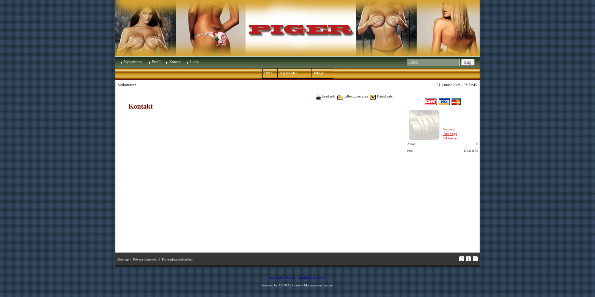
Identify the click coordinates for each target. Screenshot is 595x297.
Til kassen (450, 138)
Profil (156, 62)
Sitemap (123, 259)
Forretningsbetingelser (177, 259)
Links (194, 62)
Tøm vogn (450, 134)
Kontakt (175, 62)
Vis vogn (449, 129)
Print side (328, 96)
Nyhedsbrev (133, 62)
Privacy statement (145, 259)
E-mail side (384, 96)
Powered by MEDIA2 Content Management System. (297, 285)
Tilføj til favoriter (356, 96)
